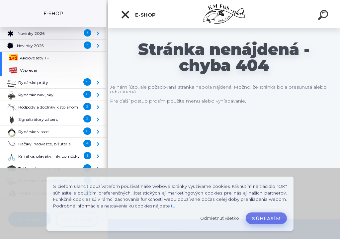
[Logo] (224, 14)
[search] (324, 16)
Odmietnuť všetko (219, 218)
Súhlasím (266, 218)
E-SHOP (138, 15)
